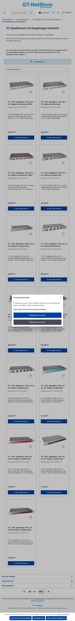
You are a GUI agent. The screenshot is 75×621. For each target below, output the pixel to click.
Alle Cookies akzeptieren (56, 618)
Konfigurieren (39, 618)
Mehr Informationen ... (63, 614)
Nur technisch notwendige (20, 618)
